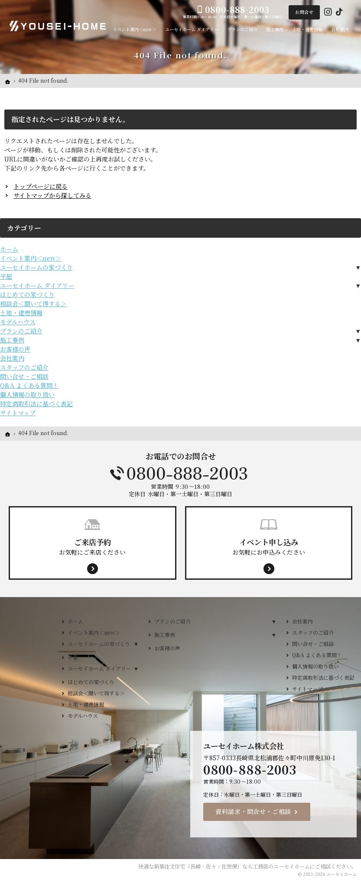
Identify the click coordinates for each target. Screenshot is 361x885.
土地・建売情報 (21, 312)
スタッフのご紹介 (24, 367)
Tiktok (339, 12)
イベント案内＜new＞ (31, 258)
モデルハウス (18, 321)
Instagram (328, 12)
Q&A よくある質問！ (29, 385)
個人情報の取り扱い (27, 394)
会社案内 (12, 358)
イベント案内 (352, 296)
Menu (352, 165)
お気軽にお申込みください (269, 546)
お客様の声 (15, 349)
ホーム (9, 249)
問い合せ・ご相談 (24, 376)
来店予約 (352, 230)
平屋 (6, 276)
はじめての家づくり (27, 294)
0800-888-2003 (180, 473)
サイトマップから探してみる (52, 195)
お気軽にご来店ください (92, 546)
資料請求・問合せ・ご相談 (253, 811)
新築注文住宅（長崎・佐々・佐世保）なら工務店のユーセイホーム (232, 866)
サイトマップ (18, 412)
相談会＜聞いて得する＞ (33, 303)
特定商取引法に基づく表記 (36, 403)
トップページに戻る (40, 186)
